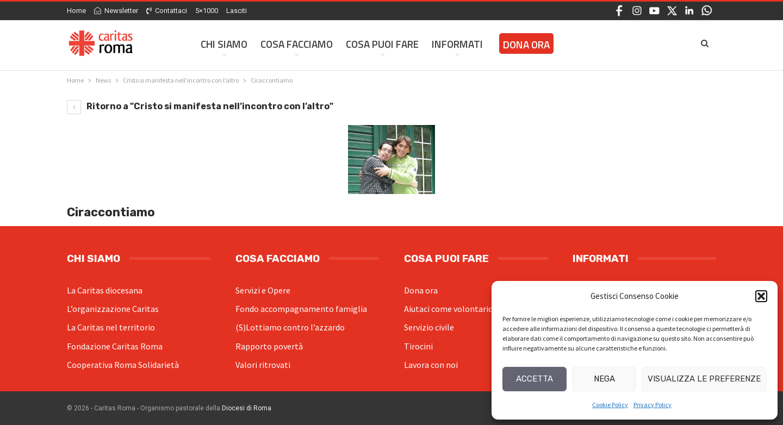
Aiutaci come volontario (448, 308)
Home (76, 11)
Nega (604, 379)
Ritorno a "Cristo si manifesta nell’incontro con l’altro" (200, 106)
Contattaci (166, 11)
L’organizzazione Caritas (113, 308)
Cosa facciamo (296, 44)
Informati (457, 44)
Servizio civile (429, 327)
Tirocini (418, 346)
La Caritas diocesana (104, 290)
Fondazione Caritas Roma (115, 346)
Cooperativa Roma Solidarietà (123, 364)
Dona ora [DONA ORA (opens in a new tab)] (526, 44)
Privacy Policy (652, 405)
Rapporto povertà (269, 346)
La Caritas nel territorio (111, 327)
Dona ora (421, 290)
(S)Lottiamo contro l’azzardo (290, 327)
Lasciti (236, 11)
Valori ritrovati (262, 364)
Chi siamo (224, 44)
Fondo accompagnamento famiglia (301, 308)
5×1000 (206, 11)
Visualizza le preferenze (704, 379)
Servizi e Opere (262, 290)
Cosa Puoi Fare (382, 44)
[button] (761, 296)
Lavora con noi (431, 364)
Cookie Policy (610, 405)
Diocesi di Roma (246, 408)
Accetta (534, 379)
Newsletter (116, 11)
